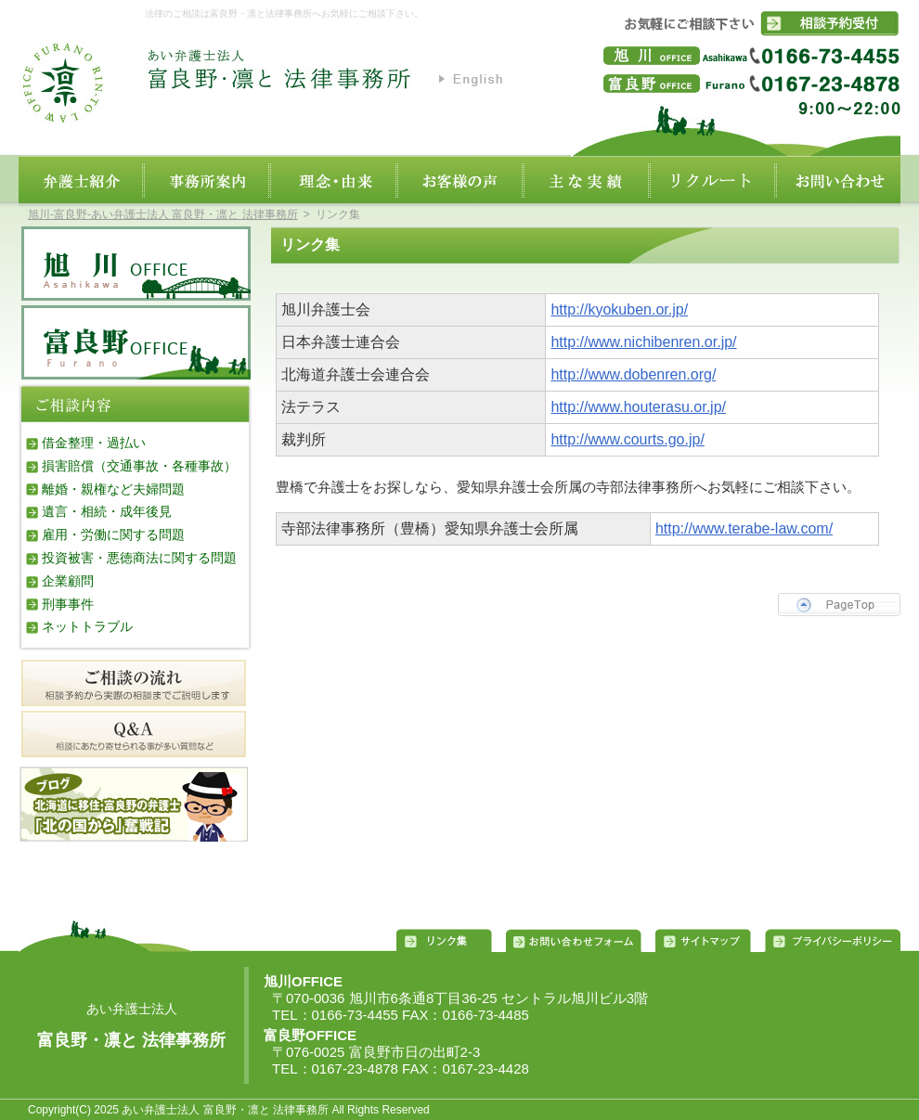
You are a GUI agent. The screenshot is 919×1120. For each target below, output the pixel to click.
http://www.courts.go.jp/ (627, 439)
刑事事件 (68, 604)
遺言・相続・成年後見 (107, 511)
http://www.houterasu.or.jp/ (638, 407)
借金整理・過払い (94, 442)
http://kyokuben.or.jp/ (619, 309)
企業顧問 (68, 580)
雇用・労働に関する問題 (113, 534)
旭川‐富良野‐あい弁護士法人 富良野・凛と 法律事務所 (163, 214)
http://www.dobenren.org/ (633, 374)
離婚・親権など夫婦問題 (113, 489)
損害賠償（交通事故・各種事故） (139, 465)
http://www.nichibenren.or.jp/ (643, 342)
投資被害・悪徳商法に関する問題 (139, 557)
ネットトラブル (87, 626)
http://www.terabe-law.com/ (744, 528)
